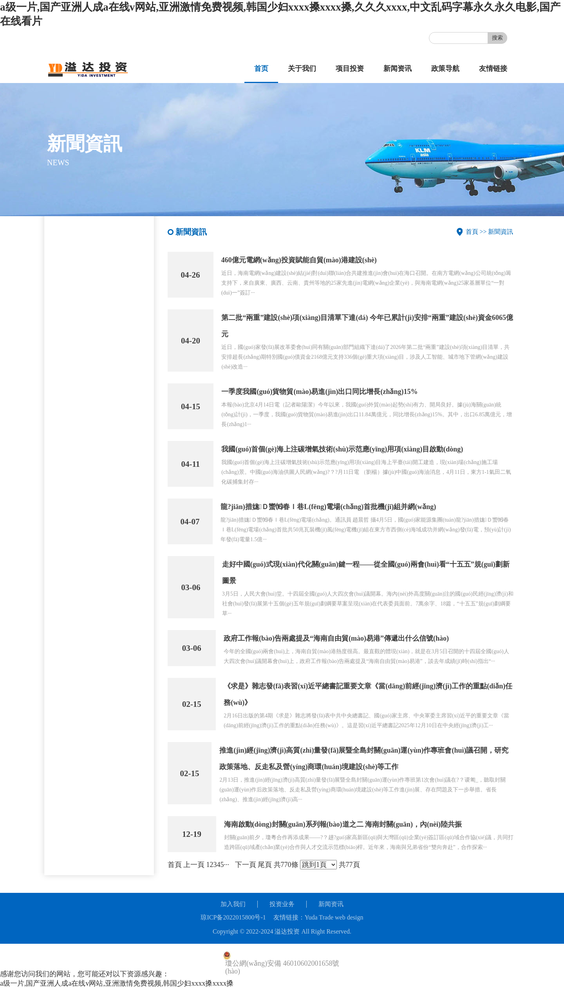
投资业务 (282, 904)
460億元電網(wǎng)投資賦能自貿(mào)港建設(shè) (299, 260)
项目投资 (350, 68)
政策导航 (445, 68)
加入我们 (233, 904)
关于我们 (302, 68)
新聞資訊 (500, 231)
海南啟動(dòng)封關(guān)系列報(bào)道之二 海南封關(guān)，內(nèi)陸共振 (343, 824)
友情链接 (493, 68)
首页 (261, 68)
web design (349, 917)
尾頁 (265, 865)
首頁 (472, 231)
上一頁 (193, 865)
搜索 (497, 38)
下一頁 (245, 865)
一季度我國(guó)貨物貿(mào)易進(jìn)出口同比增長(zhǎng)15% (319, 392)
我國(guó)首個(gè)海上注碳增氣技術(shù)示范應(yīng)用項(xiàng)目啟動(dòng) (342, 449)
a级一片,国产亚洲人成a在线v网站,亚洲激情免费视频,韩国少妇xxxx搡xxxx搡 (116, 983)
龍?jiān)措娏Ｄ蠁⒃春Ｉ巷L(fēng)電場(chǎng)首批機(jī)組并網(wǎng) (328, 507)
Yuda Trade (319, 917)
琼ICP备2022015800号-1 (233, 917)
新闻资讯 (397, 68)
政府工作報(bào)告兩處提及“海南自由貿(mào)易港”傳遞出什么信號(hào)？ (336, 638)
